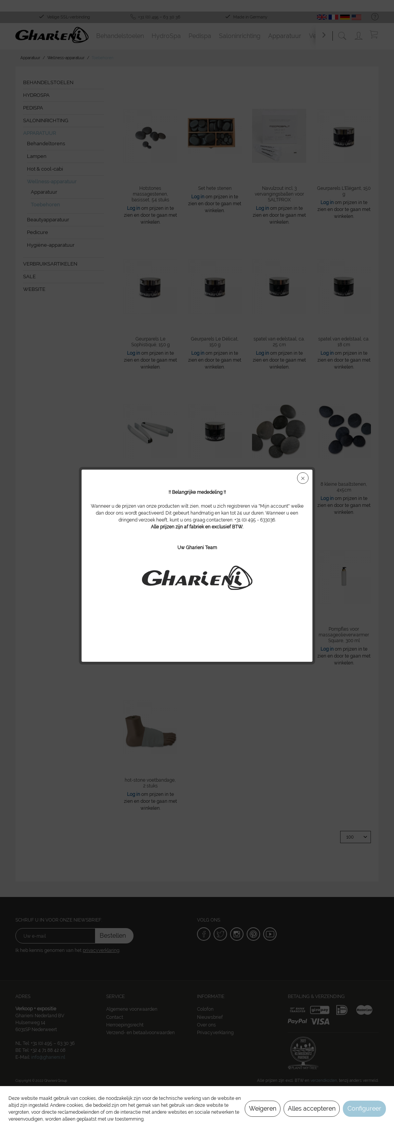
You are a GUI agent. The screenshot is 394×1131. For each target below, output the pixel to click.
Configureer (364, 1108)
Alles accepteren (312, 1108)
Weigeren (262, 1108)
